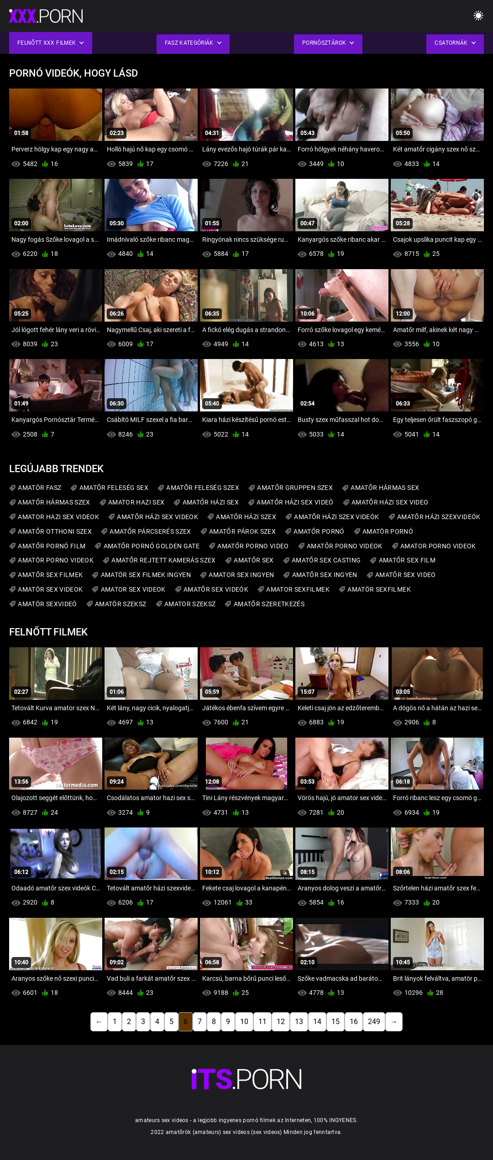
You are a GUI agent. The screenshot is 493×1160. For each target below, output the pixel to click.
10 (244, 1021)
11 (262, 1021)
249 (374, 1021)
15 (335, 1021)
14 (317, 1021)
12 (281, 1021)
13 (299, 1021)
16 (354, 1021)
